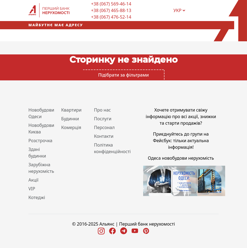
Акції (33, 180)
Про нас (102, 110)
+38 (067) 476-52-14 (111, 17)
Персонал (104, 127)
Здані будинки (37, 152)
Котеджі (36, 197)
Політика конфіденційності (112, 148)
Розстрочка (40, 141)
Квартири (71, 110)
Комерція (71, 127)
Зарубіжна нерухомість (41, 168)
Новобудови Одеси (41, 113)
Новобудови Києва (41, 128)
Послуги (102, 119)
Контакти (103, 136)
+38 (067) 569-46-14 (111, 4)
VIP (31, 189)
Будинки (70, 119)
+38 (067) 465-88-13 (111, 10)
